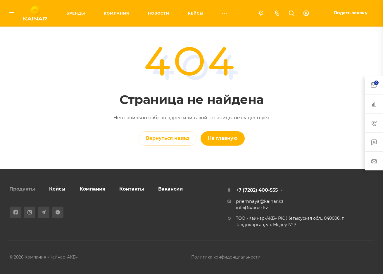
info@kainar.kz (252, 207)
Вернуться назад (167, 138)
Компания (92, 189)
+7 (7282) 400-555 (257, 190)
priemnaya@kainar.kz (260, 201)
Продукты (22, 189)
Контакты (131, 189)
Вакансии (170, 189)
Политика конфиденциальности (225, 257)
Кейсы (57, 189)
